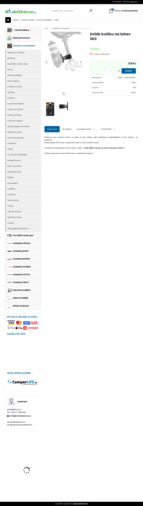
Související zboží (86, 129)
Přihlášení (118, 2)
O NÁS (56, 20)
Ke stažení (66, 129)
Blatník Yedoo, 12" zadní (29, 461)
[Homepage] (8, 20)
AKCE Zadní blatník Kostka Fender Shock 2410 (28, 481)
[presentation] (46, 62)
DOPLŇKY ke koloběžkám (61, 28)
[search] (91, 10)
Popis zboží (52, 129)
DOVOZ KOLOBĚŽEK (44, 20)
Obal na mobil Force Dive (30, 442)
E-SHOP (16, 20)
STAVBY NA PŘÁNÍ (28, 20)
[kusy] (109, 71)
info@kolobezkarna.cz (20, 416)
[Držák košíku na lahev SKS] (63, 51)
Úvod (46, 28)
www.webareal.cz (80, 504)
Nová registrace (131, 2)
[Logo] (20, 10)
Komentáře (108, 129)
